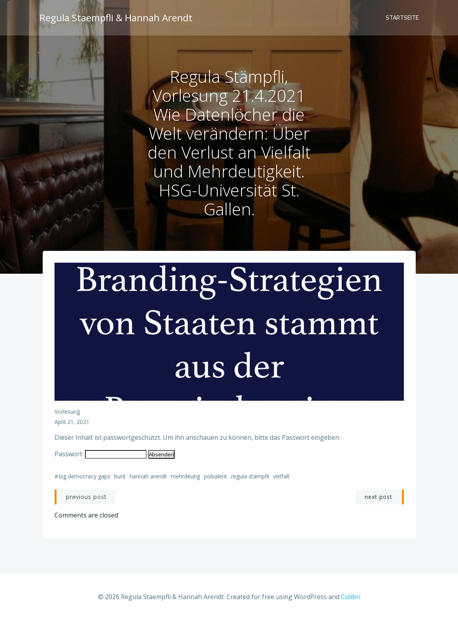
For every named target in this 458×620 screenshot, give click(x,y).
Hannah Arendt (148, 476)
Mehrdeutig (185, 476)
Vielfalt (281, 476)
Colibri (350, 596)
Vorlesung (67, 411)
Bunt (120, 476)
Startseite (402, 18)
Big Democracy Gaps (84, 476)
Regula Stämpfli (250, 476)
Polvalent (215, 476)
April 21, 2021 (72, 422)
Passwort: (101, 454)
